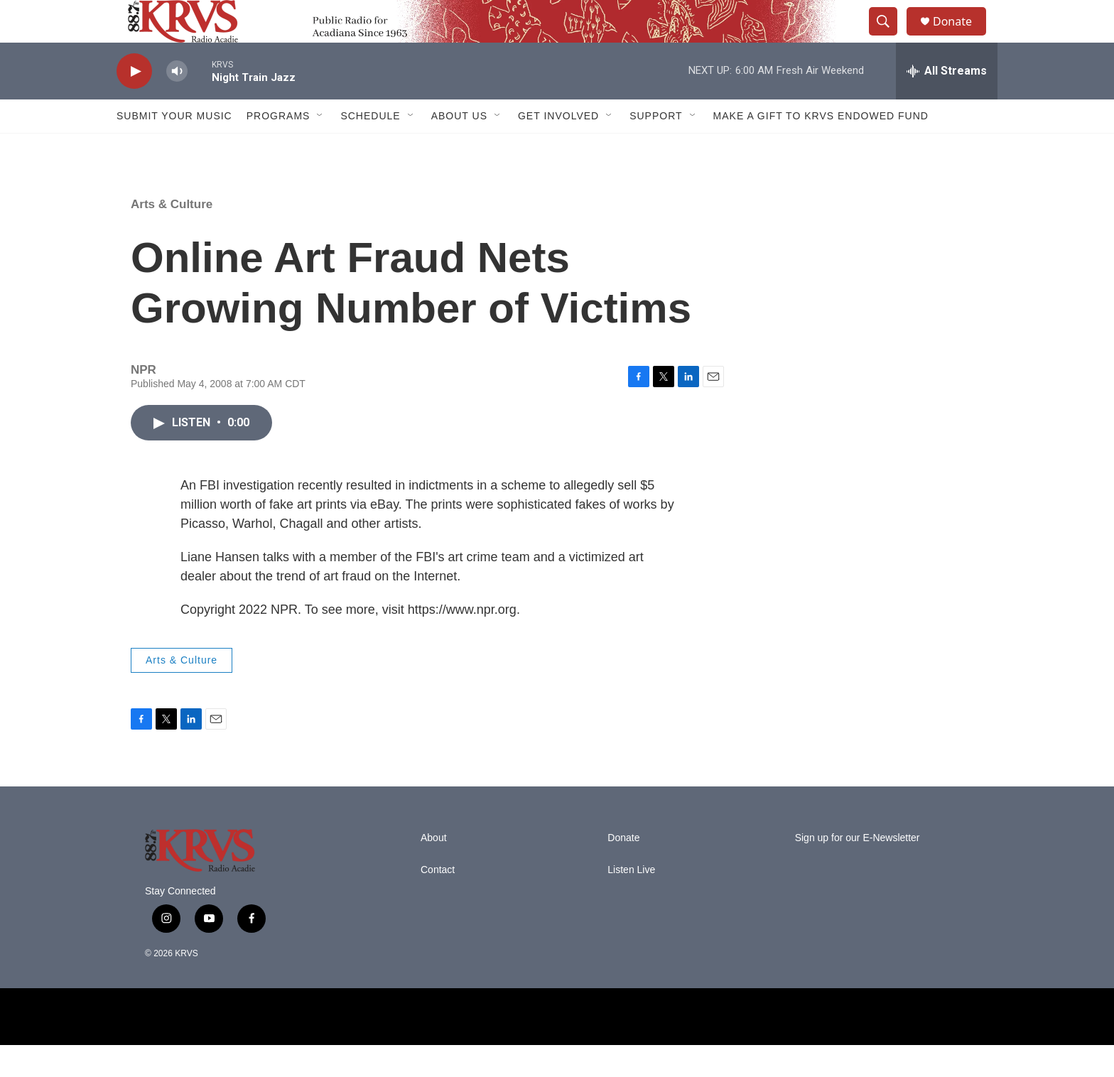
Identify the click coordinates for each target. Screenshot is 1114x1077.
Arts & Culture (171, 236)
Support (655, 147)
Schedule (370, 147)
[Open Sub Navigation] (320, 147)
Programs (278, 147)
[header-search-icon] (889, 37)
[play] (134, 103)
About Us (459, 147)
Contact (438, 902)
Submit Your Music (174, 147)
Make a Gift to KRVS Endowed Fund (821, 147)
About (434, 870)
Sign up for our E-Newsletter (857, 870)
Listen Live (631, 902)
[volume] (177, 103)
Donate (961, 37)
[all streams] (946, 103)
